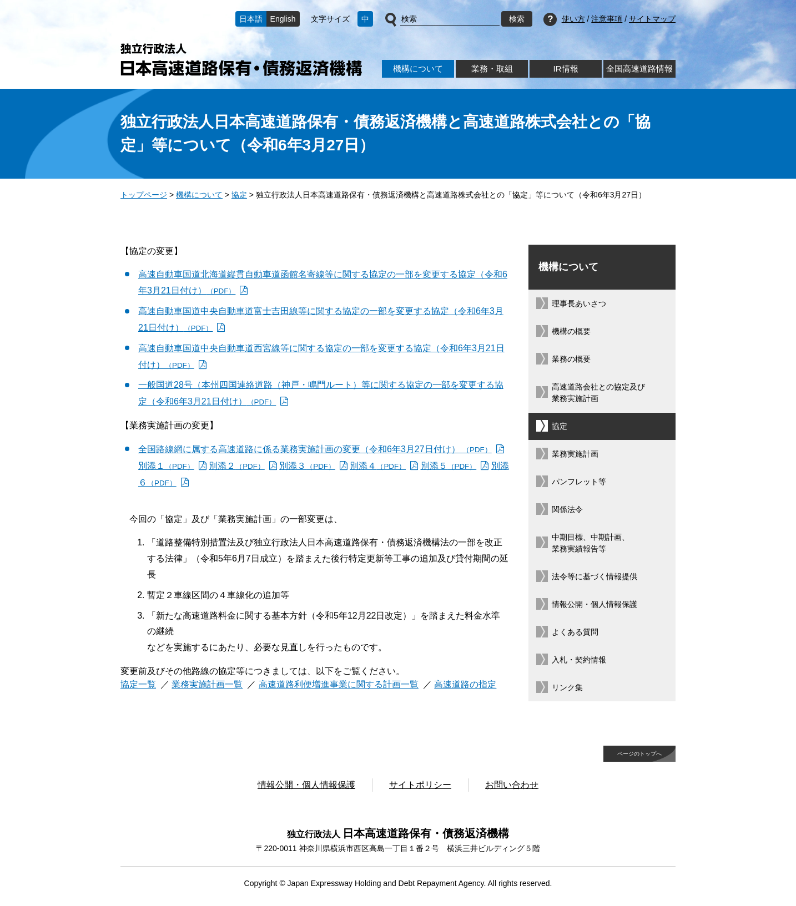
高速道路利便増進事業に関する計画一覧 (339, 684)
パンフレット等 (579, 481)
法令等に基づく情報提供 (594, 576)
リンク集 (567, 687)
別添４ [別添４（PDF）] (378, 465)
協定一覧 (138, 684)
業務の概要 (571, 359)
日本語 (251, 18)
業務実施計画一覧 (207, 684)
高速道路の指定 (465, 684)
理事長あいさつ (579, 303)
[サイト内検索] (450, 19)
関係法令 (567, 509)
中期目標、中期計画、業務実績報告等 (590, 543)
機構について (418, 68)
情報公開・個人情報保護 (594, 604)
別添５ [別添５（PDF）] (449, 465)
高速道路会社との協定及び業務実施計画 (598, 392)
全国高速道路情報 (639, 68)
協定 (239, 194)
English (283, 18)
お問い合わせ (511, 784)
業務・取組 (492, 68)
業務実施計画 (575, 453)
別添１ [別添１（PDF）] (166, 465)
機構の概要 (571, 331)
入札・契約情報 (579, 659)
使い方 (573, 18)
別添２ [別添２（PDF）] (237, 465)
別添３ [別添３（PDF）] (307, 465)
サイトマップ (652, 18)
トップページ (143, 194)
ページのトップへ (639, 754)
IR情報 (565, 68)
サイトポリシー (420, 784)
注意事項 (606, 18)
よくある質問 (575, 631)
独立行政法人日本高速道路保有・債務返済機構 (241, 59)
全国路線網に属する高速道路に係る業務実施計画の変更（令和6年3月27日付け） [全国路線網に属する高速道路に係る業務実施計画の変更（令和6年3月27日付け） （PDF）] (315, 449)
